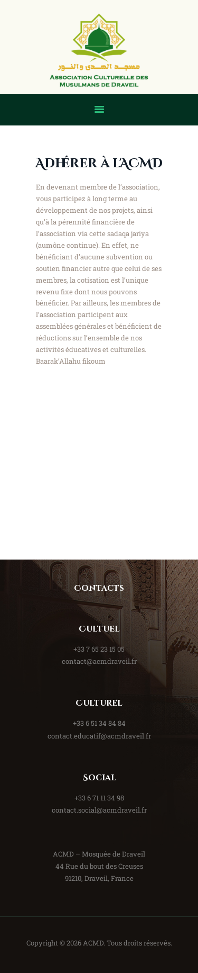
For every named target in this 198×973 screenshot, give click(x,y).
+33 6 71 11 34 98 (99, 798)
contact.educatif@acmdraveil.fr (99, 736)
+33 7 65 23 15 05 (99, 649)
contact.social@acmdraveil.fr (99, 810)
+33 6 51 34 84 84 (99, 723)
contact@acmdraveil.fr (99, 661)
